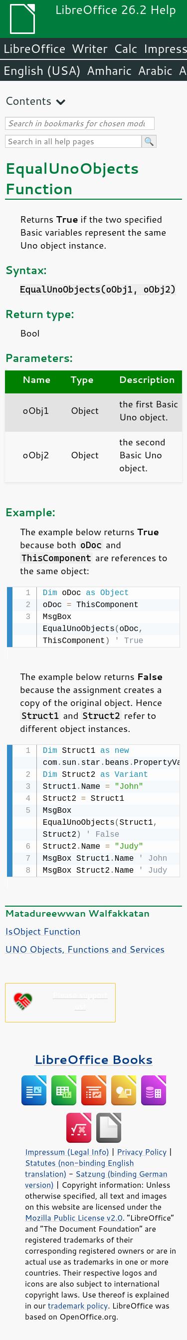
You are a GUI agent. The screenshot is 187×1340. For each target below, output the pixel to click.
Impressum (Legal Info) (67, 1149)
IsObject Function (42, 929)
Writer (89, 48)
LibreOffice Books (93, 1057)
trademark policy (78, 1303)
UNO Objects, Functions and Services (85, 947)
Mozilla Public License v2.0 (74, 1215)
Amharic (109, 70)
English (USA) (42, 70)
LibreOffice (34, 48)
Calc (126, 48)
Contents (28, 100)
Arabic (155, 70)
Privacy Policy (142, 1149)
